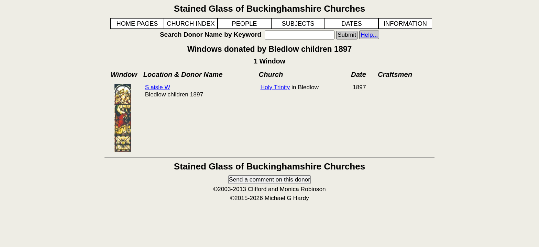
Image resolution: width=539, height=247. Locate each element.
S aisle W (157, 87)
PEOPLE (244, 23)
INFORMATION (405, 23)
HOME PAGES (137, 23)
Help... (369, 34)
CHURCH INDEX (190, 23)
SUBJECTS (298, 23)
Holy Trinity (275, 87)
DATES (351, 23)
